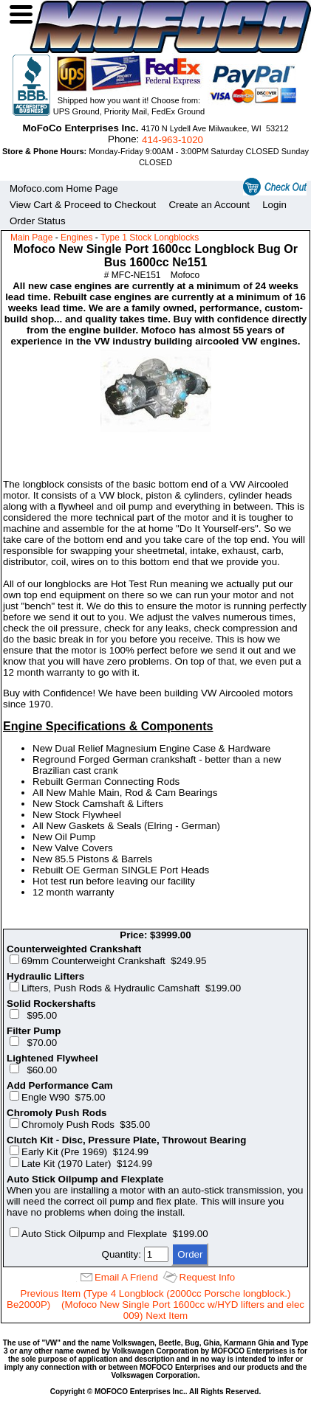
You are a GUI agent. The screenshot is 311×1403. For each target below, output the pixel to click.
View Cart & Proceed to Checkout (83, 204)
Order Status (38, 220)
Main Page (31, 237)
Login (274, 204)
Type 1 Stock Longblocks (149, 237)
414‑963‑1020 (172, 139)
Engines (76, 237)
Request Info (208, 1277)
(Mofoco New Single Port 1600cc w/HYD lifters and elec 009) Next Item (182, 1310)
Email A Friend (126, 1277)
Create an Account (209, 204)
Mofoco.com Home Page (64, 188)
